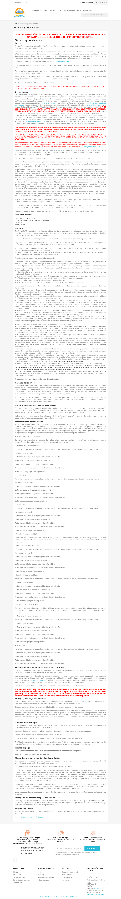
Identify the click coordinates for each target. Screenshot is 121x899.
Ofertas (15, 872)
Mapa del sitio (18, 883)
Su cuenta (67, 868)
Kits (79, 10)
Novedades (88, 10)
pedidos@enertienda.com (90, 147)
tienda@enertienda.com (95, 894)
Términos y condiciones (46, 877)
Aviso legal (41, 875)
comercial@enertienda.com (35, 121)
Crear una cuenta (68, 877)
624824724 (26, 2)
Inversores (69, 10)
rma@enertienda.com (50, 103)
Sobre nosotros (43, 880)
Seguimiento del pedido (70, 872)
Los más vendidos (19, 877)
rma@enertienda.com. (39, 680)
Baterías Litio (56, 10)
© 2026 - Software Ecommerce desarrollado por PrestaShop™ (60, 896)
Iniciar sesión (66, 875)
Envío (39, 872)
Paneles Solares (39, 10)
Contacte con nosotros (21, 880)
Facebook (15, 860)
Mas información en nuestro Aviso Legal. (29, 817)
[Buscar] (94, 15)
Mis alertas (66, 880)
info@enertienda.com (61, 62)
